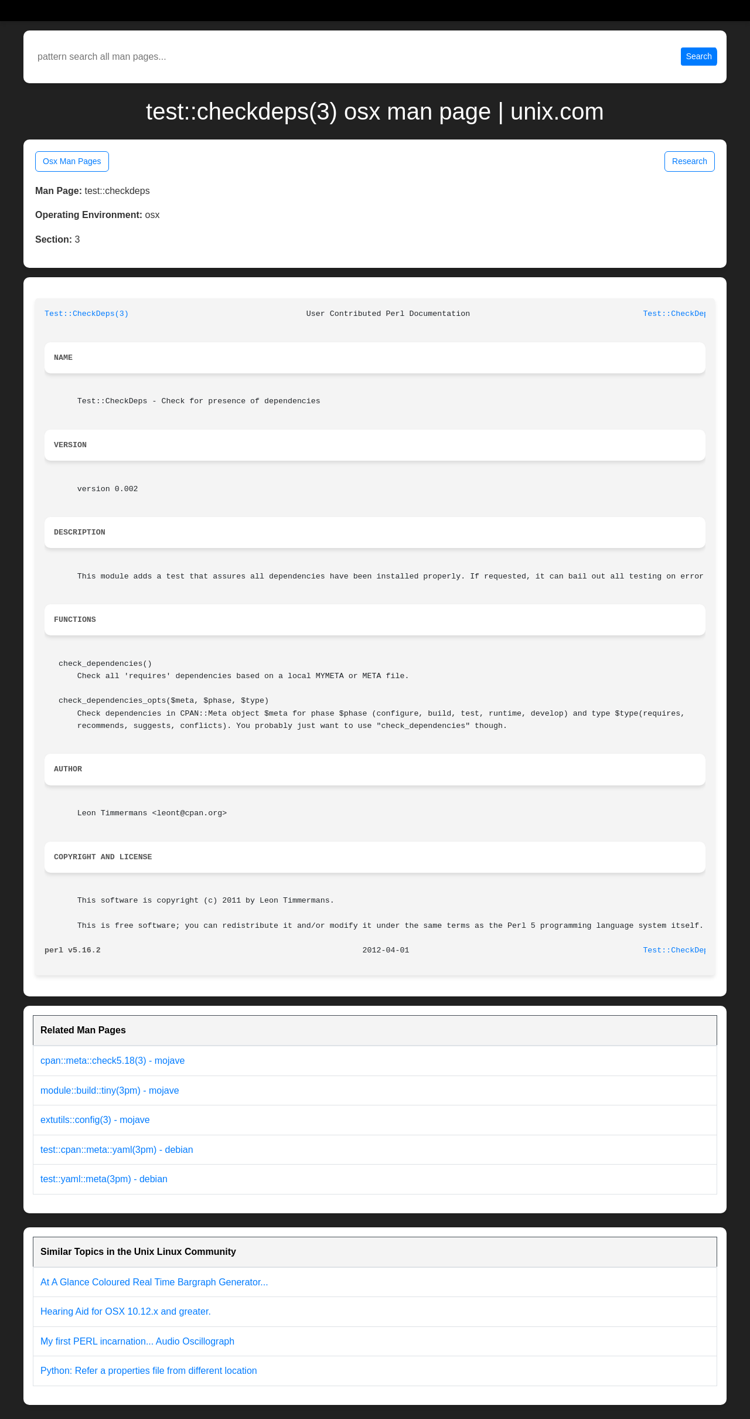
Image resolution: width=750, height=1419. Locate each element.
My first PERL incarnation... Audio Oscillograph (137, 1341)
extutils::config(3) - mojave (95, 1120)
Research (689, 161)
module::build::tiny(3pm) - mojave (109, 1090)
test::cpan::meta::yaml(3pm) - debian (116, 1150)
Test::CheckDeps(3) (87, 313)
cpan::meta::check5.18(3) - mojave (112, 1061)
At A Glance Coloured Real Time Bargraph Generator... (154, 1282)
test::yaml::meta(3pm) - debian (104, 1179)
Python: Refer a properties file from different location (148, 1371)
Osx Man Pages (72, 161)
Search (699, 56)
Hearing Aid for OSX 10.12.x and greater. (125, 1311)
